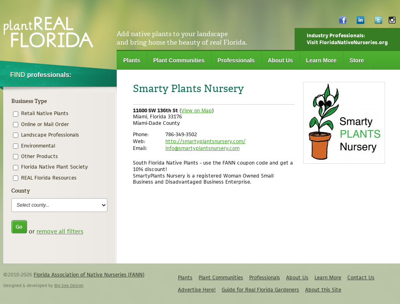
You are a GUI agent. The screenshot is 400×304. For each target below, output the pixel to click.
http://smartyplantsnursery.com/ (205, 141)
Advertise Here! (197, 289)
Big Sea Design (68, 285)
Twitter (378, 22)
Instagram (392, 22)
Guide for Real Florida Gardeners (260, 289)
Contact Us (360, 277)
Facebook (343, 22)
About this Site (323, 289)
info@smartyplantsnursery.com (202, 148)
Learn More (321, 60)
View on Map (196, 110)
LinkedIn (360, 22)
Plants (131, 60)
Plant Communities (179, 60)
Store (356, 60)
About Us (280, 60)
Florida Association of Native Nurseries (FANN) (89, 274)
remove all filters (59, 231)
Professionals (236, 60)
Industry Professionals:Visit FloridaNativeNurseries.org (347, 39)
